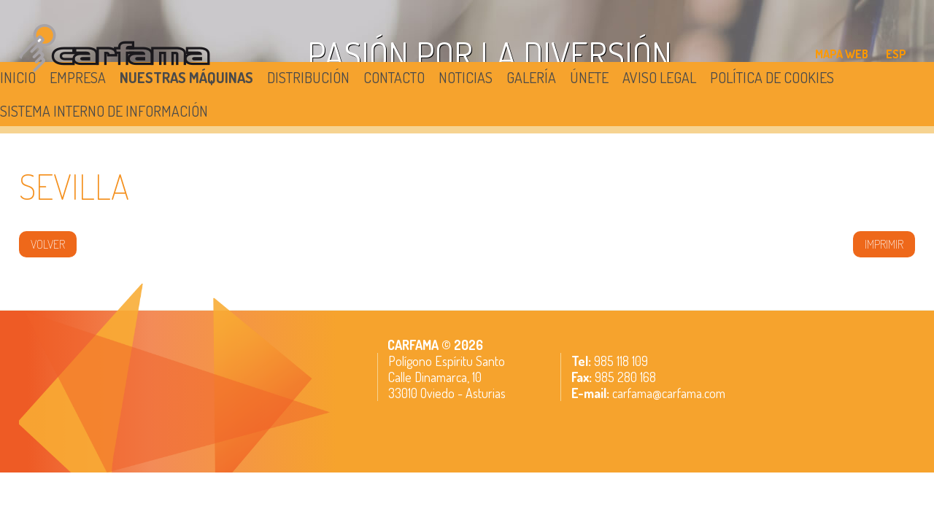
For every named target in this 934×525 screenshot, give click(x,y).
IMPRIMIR (884, 244)
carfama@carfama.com (668, 393)
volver (48, 244)
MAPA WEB (841, 54)
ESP (896, 54)
